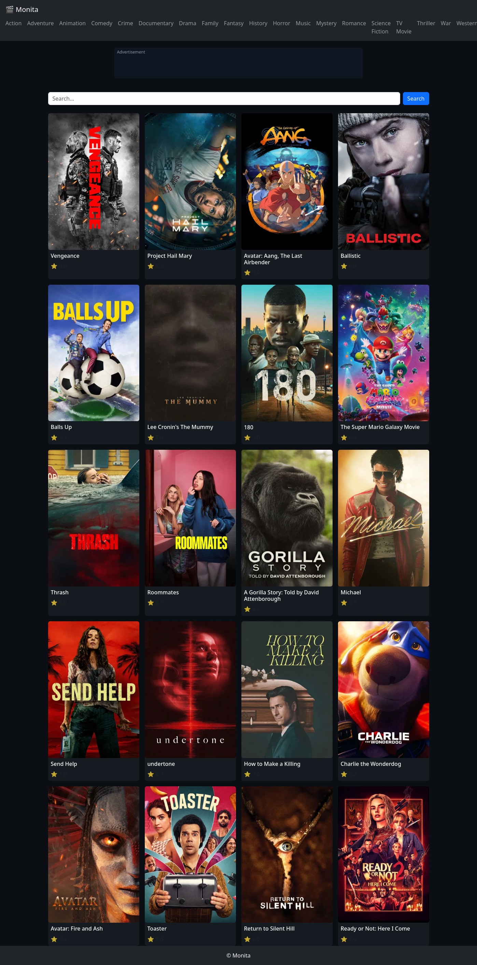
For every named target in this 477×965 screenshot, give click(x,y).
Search (416, 98)
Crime (125, 23)
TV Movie (403, 27)
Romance (354, 23)
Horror (281, 23)
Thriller (426, 23)
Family (210, 23)
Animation (72, 23)
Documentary (156, 23)
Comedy (101, 23)
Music (303, 23)
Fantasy (234, 23)
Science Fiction (381, 27)
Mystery (326, 23)
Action (13, 23)
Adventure (40, 23)
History (258, 23)
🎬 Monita (21, 9)
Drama (187, 23)
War (446, 23)
